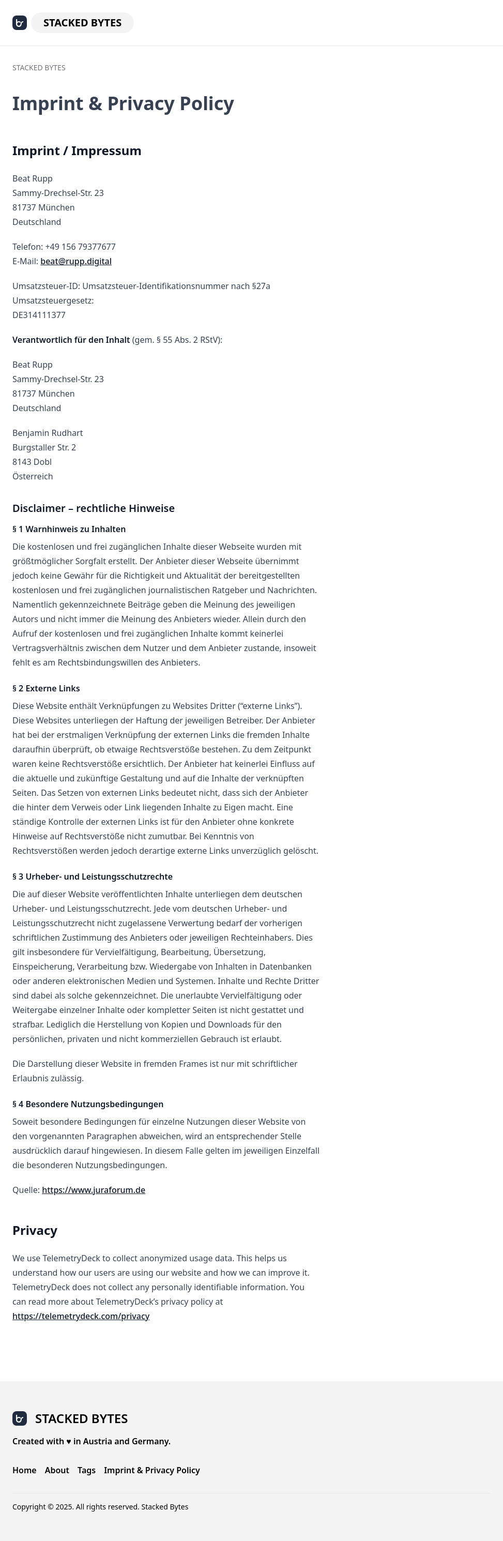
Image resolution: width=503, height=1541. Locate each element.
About (57, 1470)
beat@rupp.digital (76, 261)
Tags (87, 1470)
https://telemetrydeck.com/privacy (80, 1316)
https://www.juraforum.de (93, 1190)
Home (24, 1470)
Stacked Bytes (82, 22)
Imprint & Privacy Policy (152, 1470)
